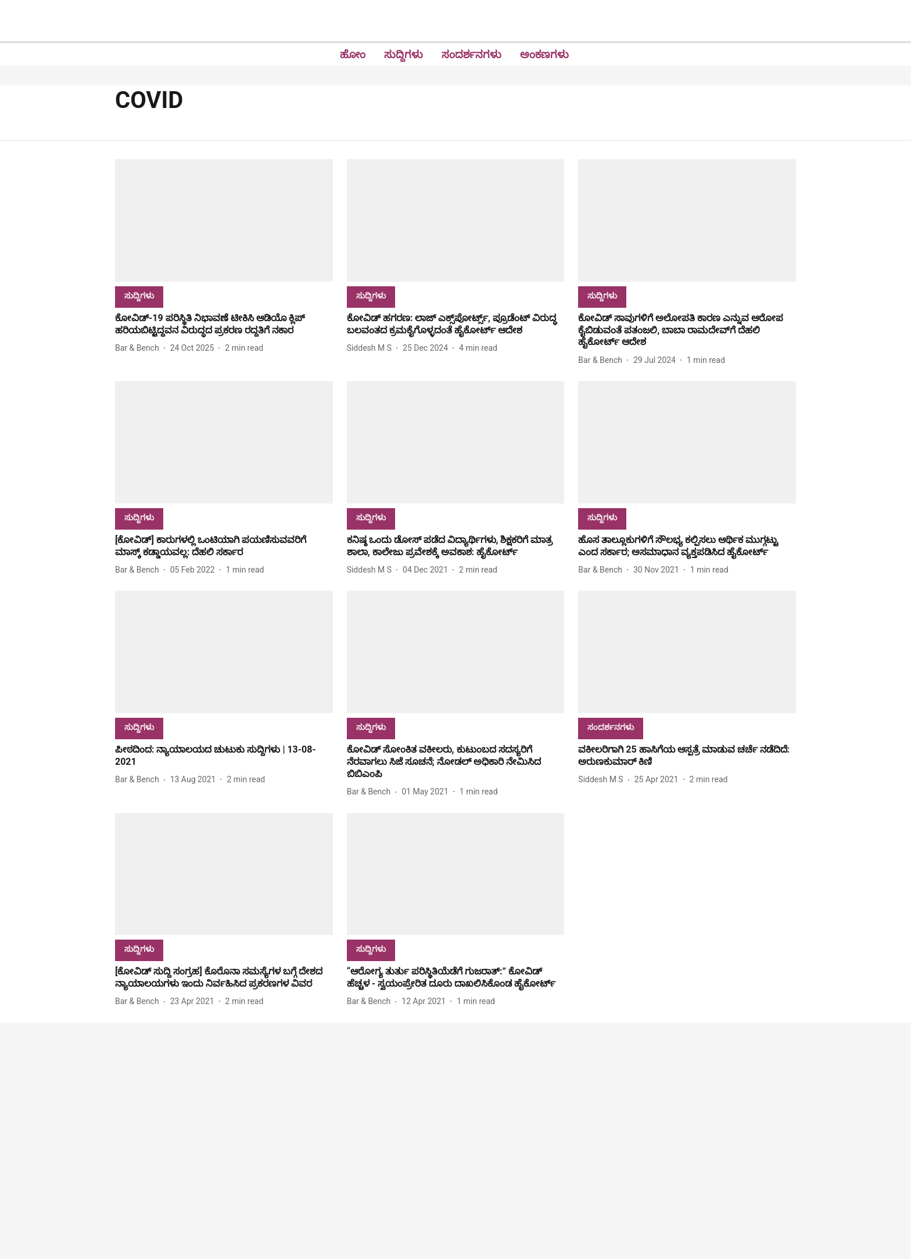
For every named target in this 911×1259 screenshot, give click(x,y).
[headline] (224, 324)
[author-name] (139, 348)
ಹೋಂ (352, 54)
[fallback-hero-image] (224, 220)
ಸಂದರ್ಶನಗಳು (471, 54)
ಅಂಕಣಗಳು (544, 54)
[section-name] (139, 295)
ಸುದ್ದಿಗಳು (403, 54)
